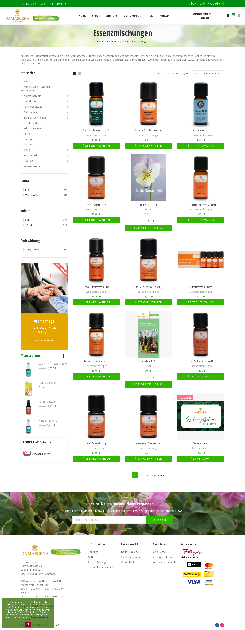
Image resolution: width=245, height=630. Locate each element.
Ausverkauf (30, 144)
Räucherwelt (31, 155)
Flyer (148, 366)
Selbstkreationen (33, 128)
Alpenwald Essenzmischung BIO (96, 130)
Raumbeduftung (33, 106)
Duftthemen (31, 112)
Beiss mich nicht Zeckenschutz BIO (53, 363)
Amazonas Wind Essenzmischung (148, 130)
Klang (27, 150)
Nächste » (158, 475)
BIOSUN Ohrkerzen (35, 117)
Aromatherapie (32, 95)
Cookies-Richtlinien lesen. (37, 618)
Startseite (28, 72)
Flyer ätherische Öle (148, 361)
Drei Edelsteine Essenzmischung (148, 287)
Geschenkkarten (41, 453)
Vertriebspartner (202, 13)
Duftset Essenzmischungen (201, 287)
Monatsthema (32, 166)
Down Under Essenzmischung (96, 287)
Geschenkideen (200, 448)
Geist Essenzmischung (96, 443)
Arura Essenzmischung (96, 204)
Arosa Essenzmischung (201, 130)
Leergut (28, 139)
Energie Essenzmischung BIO (96, 361)
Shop (26, 81)
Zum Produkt (201, 458)
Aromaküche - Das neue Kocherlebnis (36, 88)
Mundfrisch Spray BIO (48, 420)
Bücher (149, 209)
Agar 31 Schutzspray (47, 401)
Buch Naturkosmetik (148, 204)
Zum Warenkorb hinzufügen (149, 228)
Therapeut (205, 17)
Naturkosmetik (32, 101)
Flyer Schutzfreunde (47, 382)
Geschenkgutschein (201, 443)
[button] (61, 356)
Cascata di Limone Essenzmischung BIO (201, 204)
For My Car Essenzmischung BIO (201, 361)
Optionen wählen (97, 145)
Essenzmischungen (96, 135)
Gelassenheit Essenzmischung (148, 443)
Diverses (28, 160)
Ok (28, 624)
